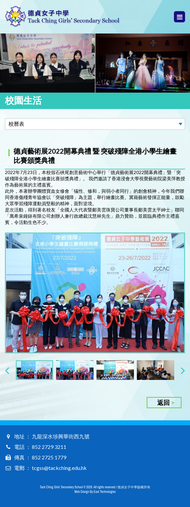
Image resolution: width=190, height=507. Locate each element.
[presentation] (7, 370)
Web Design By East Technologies (95, 492)
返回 (163, 402)
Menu (179, 16)
